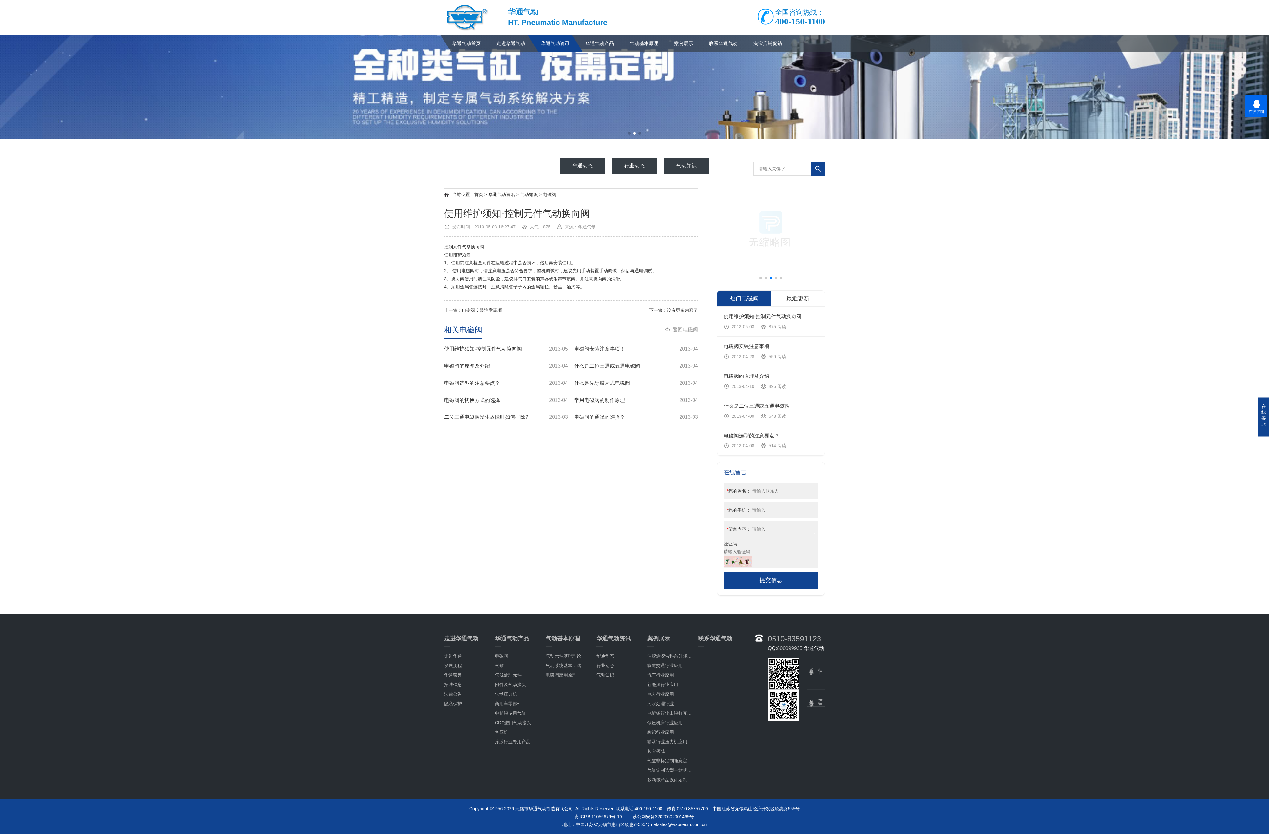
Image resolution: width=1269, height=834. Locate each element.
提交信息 (770, 580)
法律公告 (453, 798)
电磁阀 (549, 194)
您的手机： (739, 510)
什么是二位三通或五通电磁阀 (636, 366)
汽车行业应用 (660, 779)
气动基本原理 (644, 43)
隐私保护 (453, 808)
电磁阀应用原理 (561, 779)
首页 (478, 194)
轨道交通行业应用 (665, 769)
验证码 (730, 543)
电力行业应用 (660, 798)
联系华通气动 (723, 43)
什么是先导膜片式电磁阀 (636, 383)
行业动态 (605, 769)
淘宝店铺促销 (767, 43)
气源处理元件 (508, 779)
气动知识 (529, 194)
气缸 (499, 769)
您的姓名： (739, 491)
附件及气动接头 (510, 788)
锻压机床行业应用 (665, 827)
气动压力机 (506, 798)
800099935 (789, 752)
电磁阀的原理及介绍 (506, 366)
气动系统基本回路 (563, 769)
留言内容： (739, 529)
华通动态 (605, 760)
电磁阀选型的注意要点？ (506, 383)
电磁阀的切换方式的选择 (506, 400)
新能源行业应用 (662, 788)
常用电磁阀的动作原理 (636, 400)
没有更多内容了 (682, 310)
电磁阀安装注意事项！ (484, 310)
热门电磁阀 (744, 298)
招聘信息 (453, 788)
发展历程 (453, 769)
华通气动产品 (599, 43)
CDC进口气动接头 (513, 827)
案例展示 (683, 43)
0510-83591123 (794, 743)
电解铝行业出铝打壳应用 (671, 817)
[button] (629, 133)
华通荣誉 (453, 779)
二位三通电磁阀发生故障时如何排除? (506, 417)
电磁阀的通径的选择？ (636, 417)
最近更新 (797, 298)
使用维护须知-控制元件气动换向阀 (506, 349)
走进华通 (453, 760)
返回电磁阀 (685, 329)
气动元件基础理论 (563, 760)
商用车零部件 (508, 808)
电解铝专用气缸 (510, 817)
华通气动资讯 (555, 43)
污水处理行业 (660, 808)
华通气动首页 (466, 43)
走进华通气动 (510, 43)
